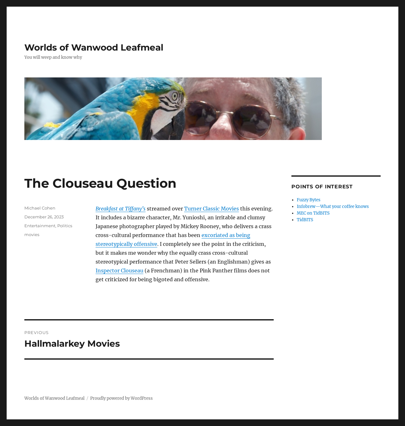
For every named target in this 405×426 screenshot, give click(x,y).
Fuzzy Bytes (309, 200)
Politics (64, 225)
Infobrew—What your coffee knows (333, 206)
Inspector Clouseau (119, 270)
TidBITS (305, 219)
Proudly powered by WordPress (121, 398)
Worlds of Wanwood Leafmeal (93, 47)
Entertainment (39, 225)
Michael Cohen (39, 207)
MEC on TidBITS (313, 213)
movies (31, 234)
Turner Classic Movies (211, 208)
